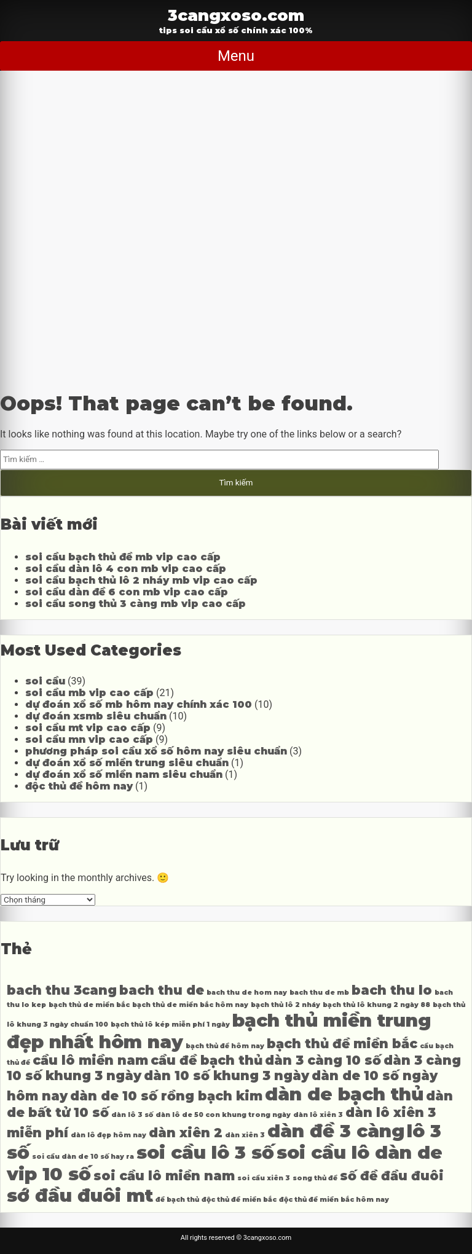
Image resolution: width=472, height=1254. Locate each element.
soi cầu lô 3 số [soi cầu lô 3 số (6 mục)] (205, 1152)
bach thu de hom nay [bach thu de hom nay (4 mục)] (246, 993)
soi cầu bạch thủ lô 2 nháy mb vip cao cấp (141, 580)
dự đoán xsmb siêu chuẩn (96, 716)
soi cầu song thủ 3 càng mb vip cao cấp (135, 603)
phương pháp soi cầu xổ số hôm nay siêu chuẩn (156, 751)
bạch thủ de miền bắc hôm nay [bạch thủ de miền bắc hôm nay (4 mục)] (190, 1005)
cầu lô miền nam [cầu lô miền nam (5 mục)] (90, 1060)
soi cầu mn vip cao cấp (89, 739)
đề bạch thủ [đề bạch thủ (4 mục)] (177, 1200)
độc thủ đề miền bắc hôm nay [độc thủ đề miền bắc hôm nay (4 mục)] (334, 1200)
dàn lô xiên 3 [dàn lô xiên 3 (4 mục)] (318, 1115)
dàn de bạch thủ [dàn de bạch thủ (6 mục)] (344, 1094)
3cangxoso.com (236, 15)
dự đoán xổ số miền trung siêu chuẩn (127, 763)
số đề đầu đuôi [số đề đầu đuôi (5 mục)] (392, 1175)
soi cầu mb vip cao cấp (89, 693)
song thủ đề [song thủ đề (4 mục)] (315, 1178)
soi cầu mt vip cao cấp (88, 728)
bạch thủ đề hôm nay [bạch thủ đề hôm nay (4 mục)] (225, 1046)
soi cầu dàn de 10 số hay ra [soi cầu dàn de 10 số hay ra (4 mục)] (83, 1157)
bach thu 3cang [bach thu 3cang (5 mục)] (62, 990)
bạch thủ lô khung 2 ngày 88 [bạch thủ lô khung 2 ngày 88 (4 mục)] (376, 1005)
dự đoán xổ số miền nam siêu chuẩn (123, 774)
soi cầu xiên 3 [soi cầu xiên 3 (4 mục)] (263, 1178)
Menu (236, 56)
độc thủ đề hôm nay (79, 786)
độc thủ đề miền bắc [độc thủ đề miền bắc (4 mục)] (239, 1200)
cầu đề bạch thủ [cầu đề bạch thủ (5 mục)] (206, 1060)
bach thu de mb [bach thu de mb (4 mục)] (319, 993)
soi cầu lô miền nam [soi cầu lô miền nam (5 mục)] (164, 1175)
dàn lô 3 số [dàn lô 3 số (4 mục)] (132, 1115)
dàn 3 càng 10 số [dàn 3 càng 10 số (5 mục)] (323, 1060)
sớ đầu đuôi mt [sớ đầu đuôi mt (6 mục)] (80, 1195)
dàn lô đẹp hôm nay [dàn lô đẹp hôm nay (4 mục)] (108, 1135)
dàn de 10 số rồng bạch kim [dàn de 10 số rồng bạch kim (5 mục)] (166, 1095)
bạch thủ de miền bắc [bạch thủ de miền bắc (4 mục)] (89, 1005)
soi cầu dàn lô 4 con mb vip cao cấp (125, 568)
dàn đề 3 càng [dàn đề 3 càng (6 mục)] (335, 1131)
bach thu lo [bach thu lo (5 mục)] (392, 990)
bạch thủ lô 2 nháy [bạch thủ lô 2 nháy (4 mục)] (285, 1005)
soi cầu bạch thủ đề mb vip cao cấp (123, 557)
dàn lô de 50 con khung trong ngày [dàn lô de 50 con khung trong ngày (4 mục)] (223, 1115)
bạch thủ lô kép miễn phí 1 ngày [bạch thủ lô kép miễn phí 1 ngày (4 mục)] (170, 1025)
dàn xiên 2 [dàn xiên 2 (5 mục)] (185, 1132)
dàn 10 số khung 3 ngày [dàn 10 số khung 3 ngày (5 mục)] (226, 1075)
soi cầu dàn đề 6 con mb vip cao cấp (126, 592)
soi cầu (45, 681)
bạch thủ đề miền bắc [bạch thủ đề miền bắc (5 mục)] (342, 1043)
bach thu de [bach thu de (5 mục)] (161, 990)
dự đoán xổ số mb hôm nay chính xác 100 (138, 704)
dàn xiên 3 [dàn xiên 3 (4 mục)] (245, 1135)
